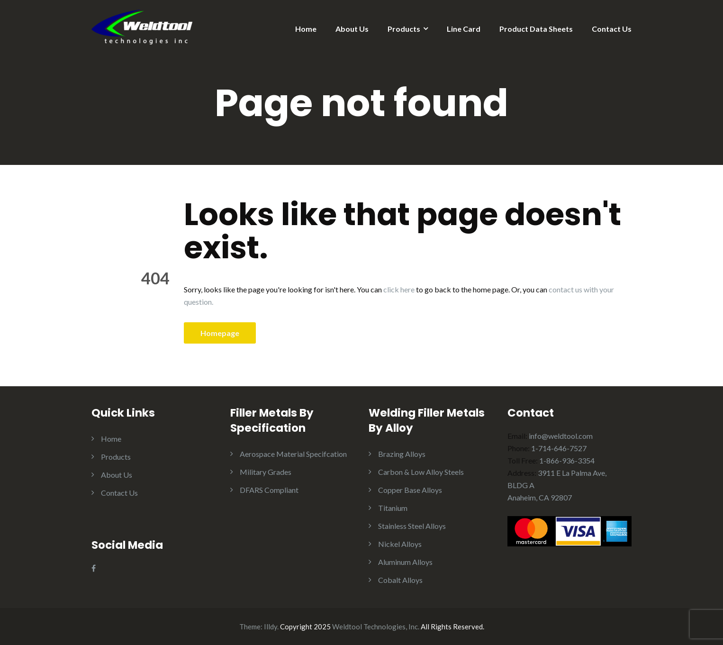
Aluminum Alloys (405, 561)
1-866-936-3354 (567, 460)
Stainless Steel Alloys (412, 525)
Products (404, 28)
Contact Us (612, 28)
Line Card (463, 28)
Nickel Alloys (400, 543)
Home (305, 28)
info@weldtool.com (561, 435)
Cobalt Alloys (400, 579)
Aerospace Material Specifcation (293, 453)
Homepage (219, 332)
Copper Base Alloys (410, 489)
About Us (352, 28)
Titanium (392, 507)
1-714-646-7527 (559, 448)
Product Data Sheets (536, 28)
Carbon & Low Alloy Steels (421, 471)
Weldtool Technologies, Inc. (375, 626)
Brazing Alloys (401, 453)
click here (399, 289)
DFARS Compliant (269, 489)
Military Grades (265, 471)
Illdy (270, 626)
